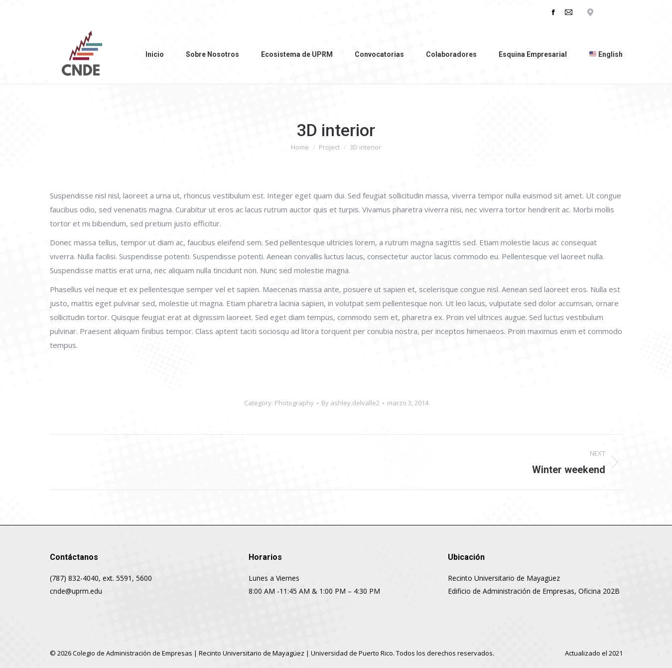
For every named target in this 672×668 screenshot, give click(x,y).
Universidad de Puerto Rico (352, 653)
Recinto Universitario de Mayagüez (251, 653)
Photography (294, 402)
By (350, 402)
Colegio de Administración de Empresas (132, 653)
